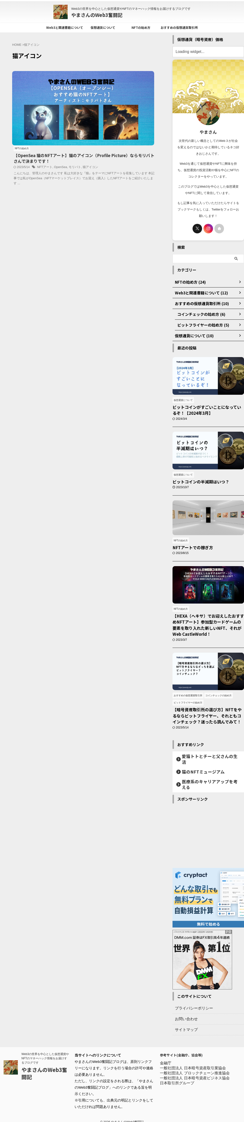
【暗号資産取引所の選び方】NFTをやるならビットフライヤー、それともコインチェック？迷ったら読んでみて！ (208, 718)
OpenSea (133, 102)
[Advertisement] (208, 829)
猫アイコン (94, 107)
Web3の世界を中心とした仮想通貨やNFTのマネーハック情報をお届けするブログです (45, 1053)
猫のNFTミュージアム (197, 770)
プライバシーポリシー (191, 1002)
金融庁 (165, 1057)
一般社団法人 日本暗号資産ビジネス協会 (194, 1072)
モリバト (146, 102)
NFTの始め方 (141, 27)
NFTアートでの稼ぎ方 (189, 551)
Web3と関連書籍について (64, 27)
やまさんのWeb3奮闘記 (96, 14)
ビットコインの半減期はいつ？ (196, 484)
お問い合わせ (185, 1012)
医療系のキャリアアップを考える (206, 780)
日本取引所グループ (177, 1077)
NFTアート (118, 102)
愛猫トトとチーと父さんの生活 (204, 760)
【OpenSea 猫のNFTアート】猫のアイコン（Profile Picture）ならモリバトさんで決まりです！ (120, 89)
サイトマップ (185, 1023)
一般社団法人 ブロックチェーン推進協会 (194, 1067)
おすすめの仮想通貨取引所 (179, 27)
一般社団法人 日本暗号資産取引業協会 (193, 1062)
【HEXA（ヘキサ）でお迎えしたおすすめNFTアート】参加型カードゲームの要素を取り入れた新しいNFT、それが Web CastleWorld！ (207, 628)
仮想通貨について (103, 27)
